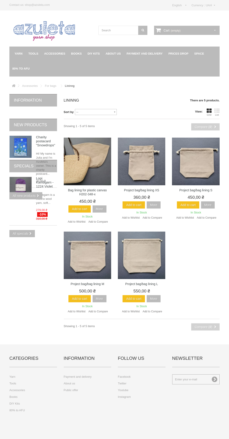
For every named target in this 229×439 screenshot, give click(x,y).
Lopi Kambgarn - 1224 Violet (44, 221)
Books (76, 53)
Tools (33, 53)
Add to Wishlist (76, 221)
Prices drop (178, 53)
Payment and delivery (145, 53)
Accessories (54, 53)
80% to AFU (21, 68)
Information (28, 100)
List (217, 112)
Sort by (69, 112)
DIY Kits (94, 53)
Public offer (71, 390)
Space (199, 53)
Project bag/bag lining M (87, 284)
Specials (24, 205)
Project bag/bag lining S (195, 190)
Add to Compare (98, 221)
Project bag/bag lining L (141, 284)
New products (30, 117)
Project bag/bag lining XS (141, 190)
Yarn (19, 53)
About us (113, 53)
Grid (209, 112)
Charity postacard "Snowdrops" (45, 134)
